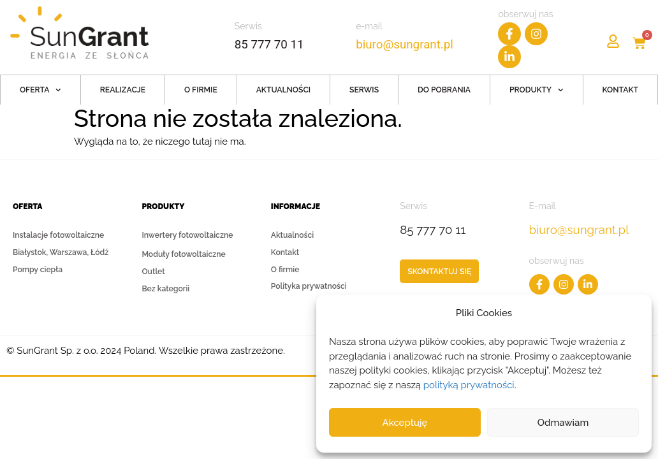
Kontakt (620, 89)
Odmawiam (563, 422)
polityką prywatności (469, 385)
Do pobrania (444, 89)
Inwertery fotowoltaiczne (187, 237)
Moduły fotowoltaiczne (183, 254)
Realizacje (122, 89)
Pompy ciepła (37, 269)
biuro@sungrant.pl (406, 45)
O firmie (200, 89)
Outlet (153, 271)
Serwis (364, 89)
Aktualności (283, 89)
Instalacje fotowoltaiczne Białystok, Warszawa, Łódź (61, 244)
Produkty (536, 90)
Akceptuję (405, 422)
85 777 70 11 (269, 45)
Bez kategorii (165, 288)
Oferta (40, 90)
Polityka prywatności (309, 286)
